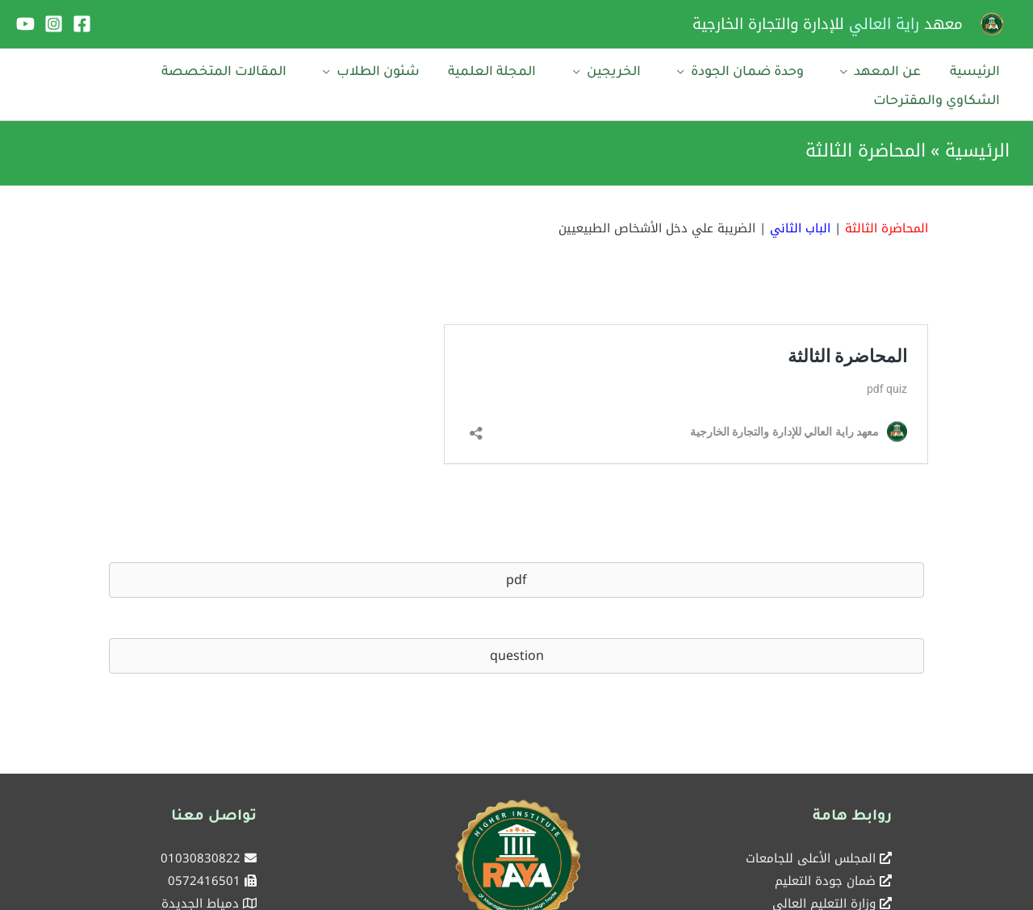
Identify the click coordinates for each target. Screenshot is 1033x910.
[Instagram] (53, 24)
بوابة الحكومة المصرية (817, 893)
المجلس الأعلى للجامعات (811, 825)
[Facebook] (82, 24)
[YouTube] (25, 24)
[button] (516, 546)
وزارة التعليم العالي (824, 870)
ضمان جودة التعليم (825, 848)
